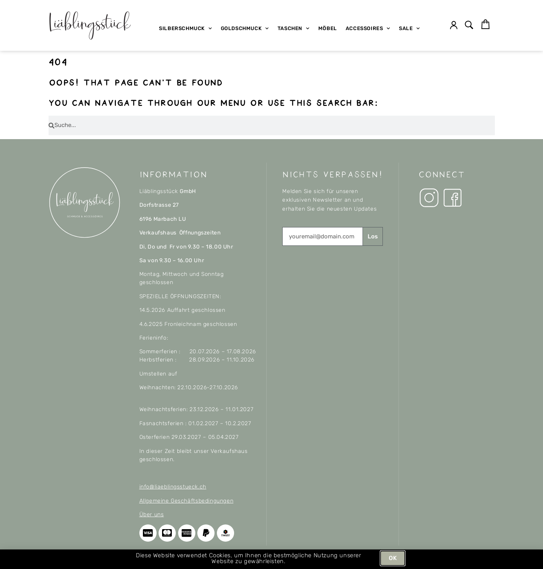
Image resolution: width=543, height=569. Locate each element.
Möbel (327, 28)
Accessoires (368, 28)
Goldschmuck (245, 28)
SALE (409, 28)
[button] (468, 25)
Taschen (294, 28)
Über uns (151, 514)
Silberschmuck (185, 28)
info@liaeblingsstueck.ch (172, 486)
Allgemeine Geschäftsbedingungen (186, 500)
